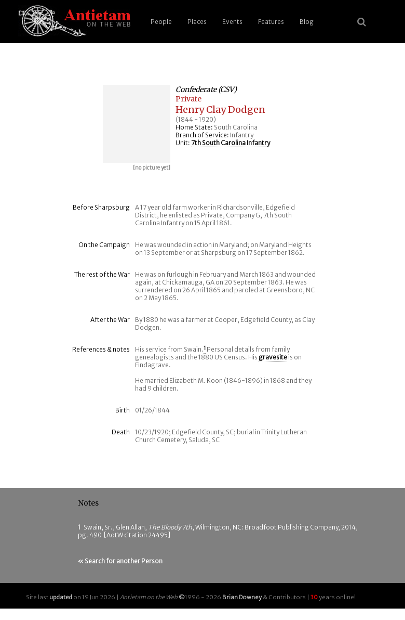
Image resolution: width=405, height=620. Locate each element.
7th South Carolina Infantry (230, 143)
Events (232, 21)
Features (271, 21)
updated (60, 597)
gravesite (273, 357)
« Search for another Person (120, 561)
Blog (307, 21)
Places (197, 21)
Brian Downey (242, 597)
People (161, 21)
